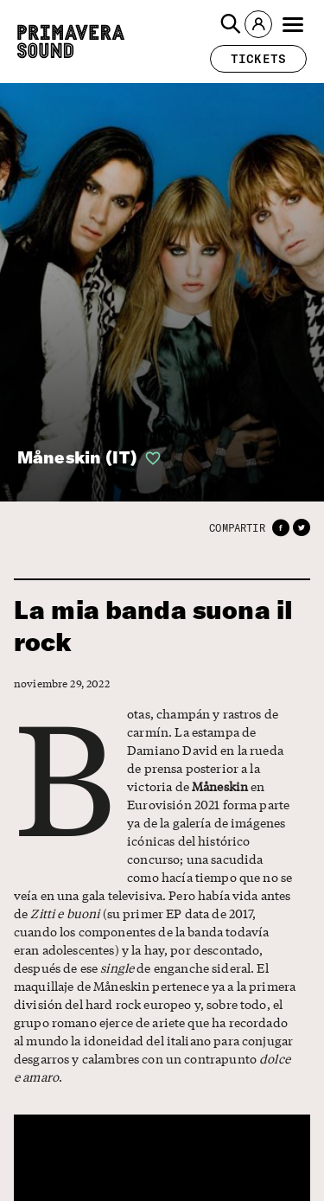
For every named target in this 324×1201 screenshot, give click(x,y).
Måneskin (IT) (77, 457)
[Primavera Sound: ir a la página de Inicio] (70, 41)
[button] (231, 24)
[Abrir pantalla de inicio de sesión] (149, 458)
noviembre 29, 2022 (56, 683)
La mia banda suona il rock (153, 626)
